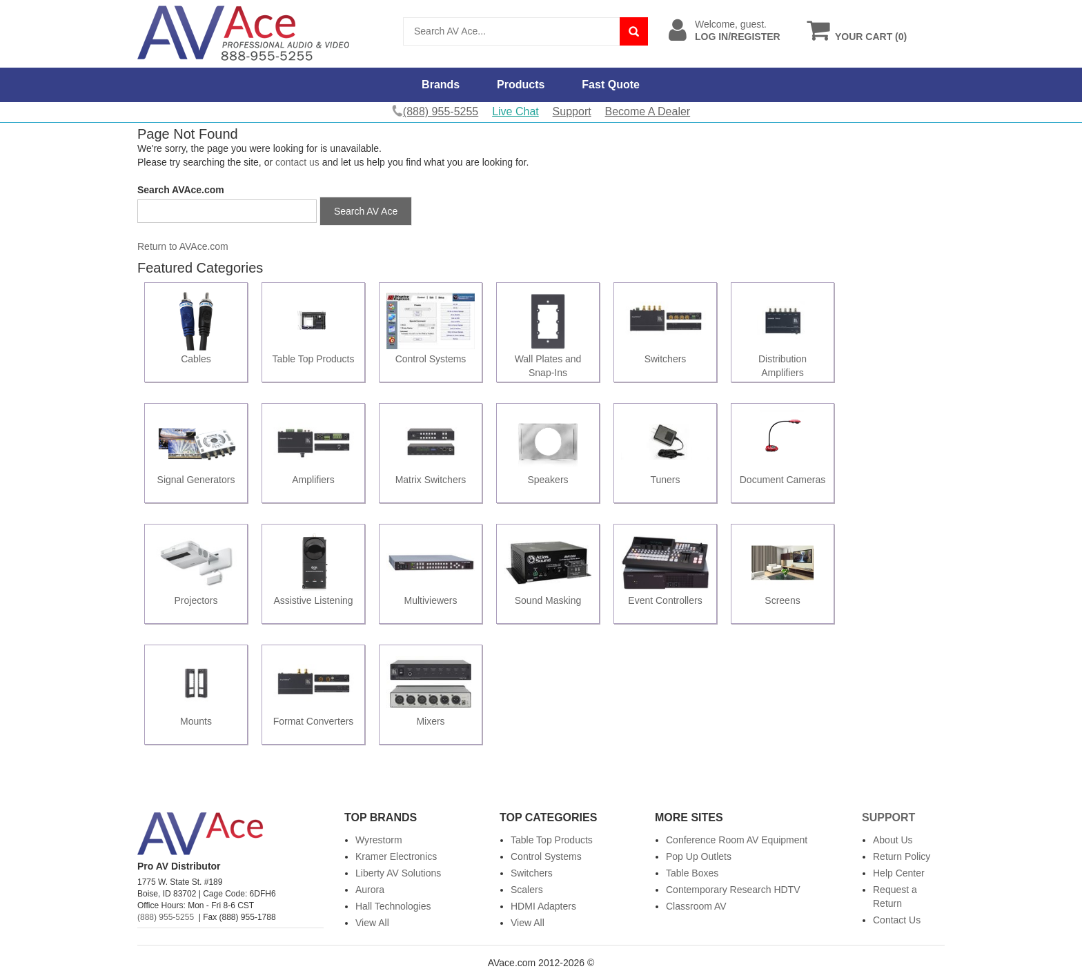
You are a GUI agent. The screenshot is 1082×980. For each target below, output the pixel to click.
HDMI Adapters (543, 906)
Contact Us (897, 919)
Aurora (369, 889)
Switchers (532, 873)
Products (520, 84)
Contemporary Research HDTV (733, 889)
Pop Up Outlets (698, 856)
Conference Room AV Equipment (736, 839)
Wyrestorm (378, 839)
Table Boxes (692, 873)
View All (372, 922)
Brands (441, 84)
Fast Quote (611, 84)
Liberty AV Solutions (398, 873)
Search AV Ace (365, 211)
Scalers (527, 889)
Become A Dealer (648, 111)
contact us (297, 162)
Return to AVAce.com (182, 246)
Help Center (899, 873)
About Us (893, 839)
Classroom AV (696, 906)
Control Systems (546, 856)
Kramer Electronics (396, 856)
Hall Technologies (393, 906)
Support (572, 111)
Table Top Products (552, 839)
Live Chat (515, 111)
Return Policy (901, 856)
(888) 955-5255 (165, 917)
